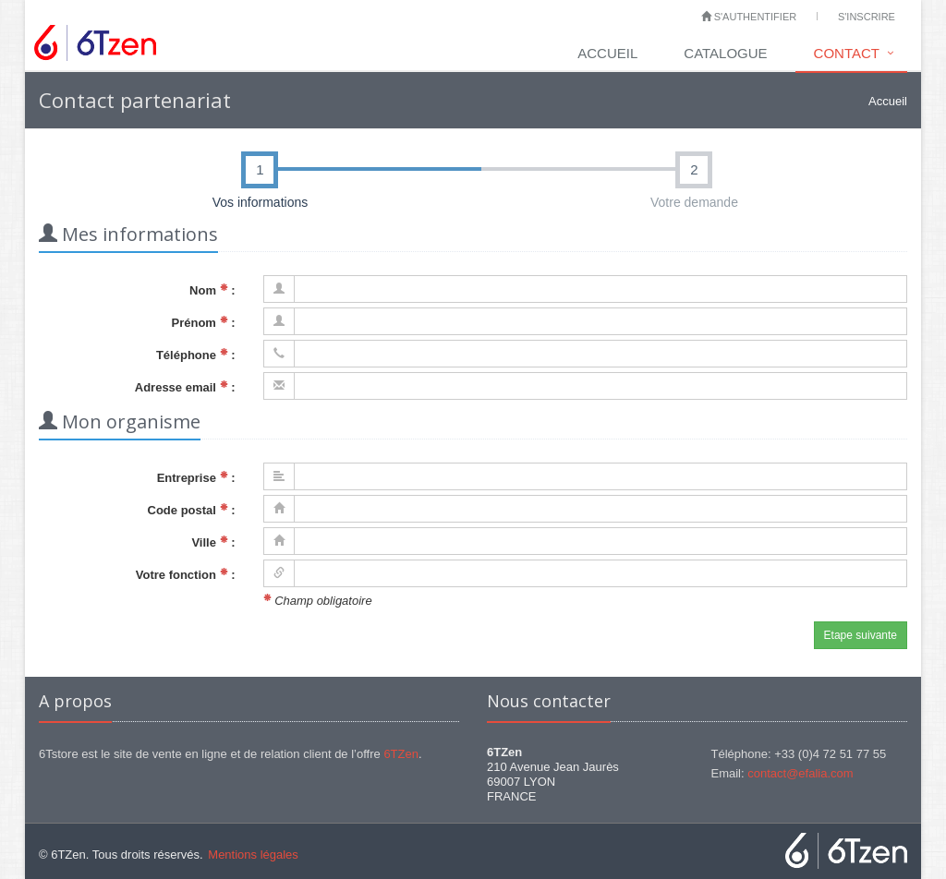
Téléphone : (196, 355)
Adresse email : (185, 387)
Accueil (607, 53)
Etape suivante (860, 635)
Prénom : (204, 323)
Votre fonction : (186, 575)
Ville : (213, 542)
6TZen (400, 754)
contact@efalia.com (800, 773)
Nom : (212, 290)
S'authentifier (749, 16)
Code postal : (192, 510)
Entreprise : (196, 478)
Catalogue (725, 53)
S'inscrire (866, 16)
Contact (846, 53)
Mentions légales (253, 854)
